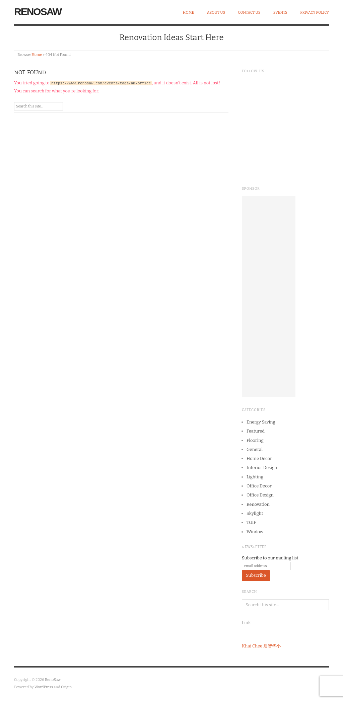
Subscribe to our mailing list (270, 557)
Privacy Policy (314, 12)
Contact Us (249, 12)
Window (255, 531)
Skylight (255, 513)
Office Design (260, 494)
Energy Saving (261, 421)
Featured (256, 431)
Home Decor (259, 458)
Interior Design (262, 467)
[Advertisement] (268, 296)
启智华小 (272, 645)
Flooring (255, 440)
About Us (216, 12)
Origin (66, 687)
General (255, 449)
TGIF (251, 522)
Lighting (255, 476)
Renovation (258, 504)
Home (188, 12)
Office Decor (259, 485)
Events (280, 12)
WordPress (44, 687)
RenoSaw (37, 11)
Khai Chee (252, 645)
